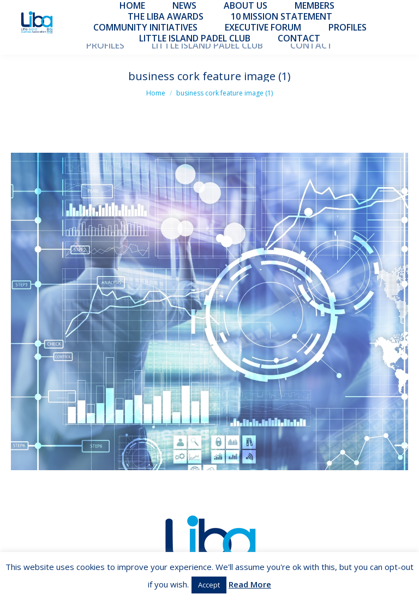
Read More (250, 584)
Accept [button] (209, 585)
